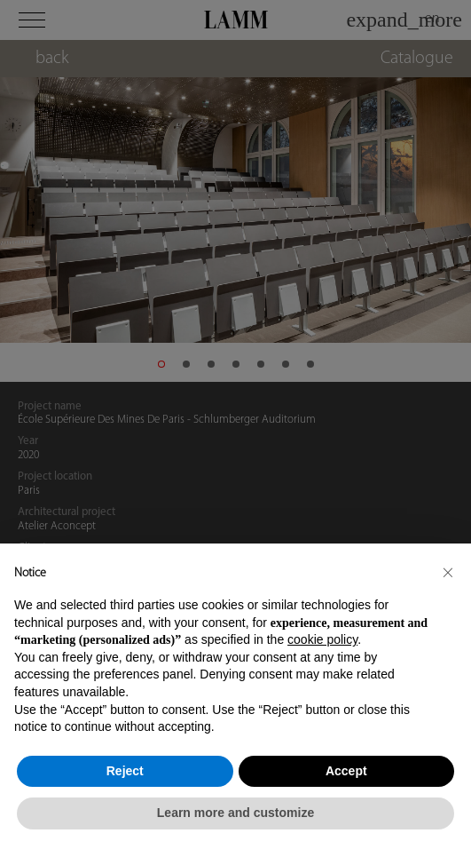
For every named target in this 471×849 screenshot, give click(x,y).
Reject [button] (125, 771)
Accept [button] (346, 771)
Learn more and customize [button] (235, 812)
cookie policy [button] (322, 639)
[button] (448, 572)
